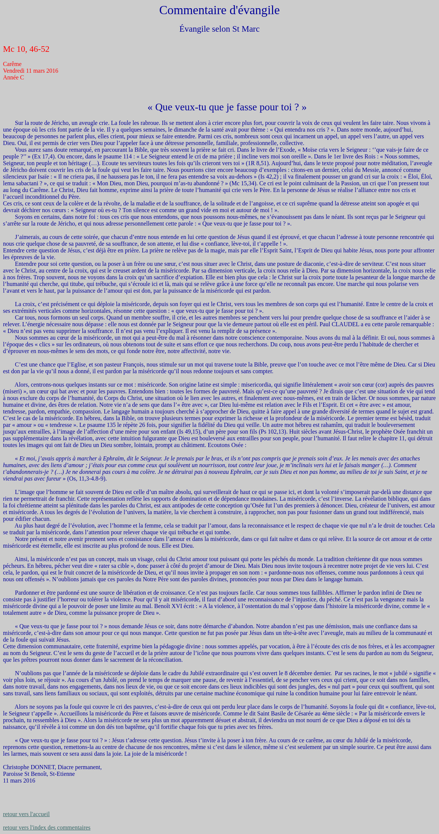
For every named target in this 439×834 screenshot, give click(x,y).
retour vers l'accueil (26, 814)
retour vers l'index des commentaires (47, 827)
